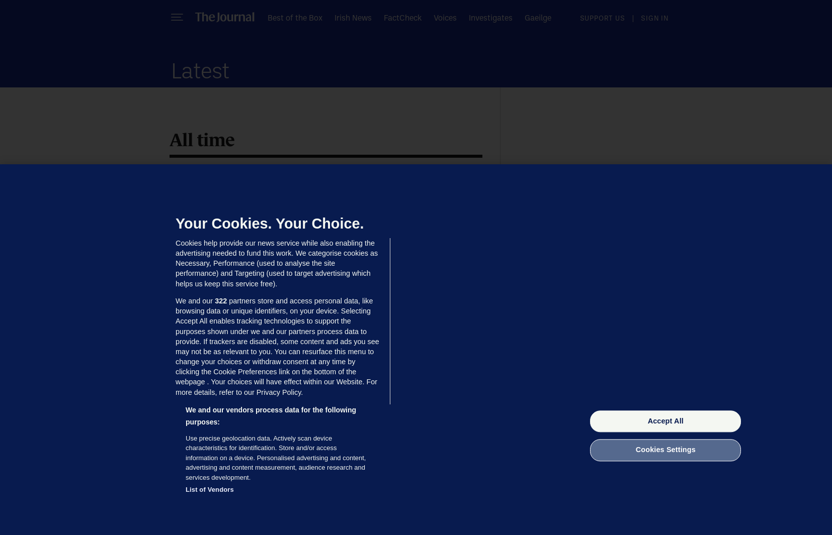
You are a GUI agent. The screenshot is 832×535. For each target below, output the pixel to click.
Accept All (666, 421)
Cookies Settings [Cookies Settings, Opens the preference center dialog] (666, 450)
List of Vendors (210, 489)
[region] (416, 349)
